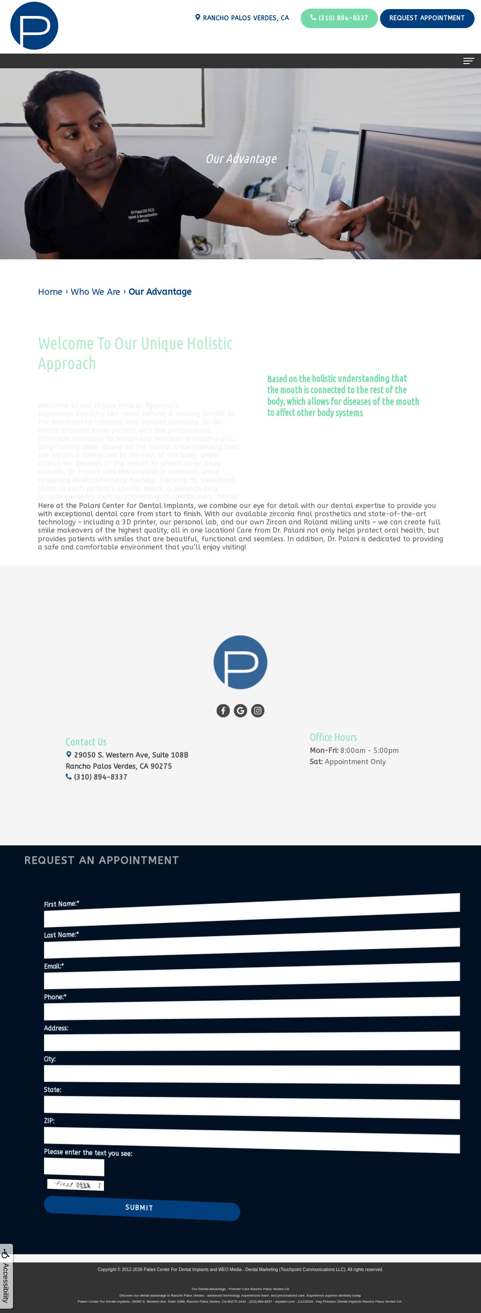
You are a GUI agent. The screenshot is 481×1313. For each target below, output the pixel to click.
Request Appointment (427, 18)
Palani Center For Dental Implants (176, 1269)
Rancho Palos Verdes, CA (242, 18)
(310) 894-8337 (339, 18)
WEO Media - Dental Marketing (248, 1269)
